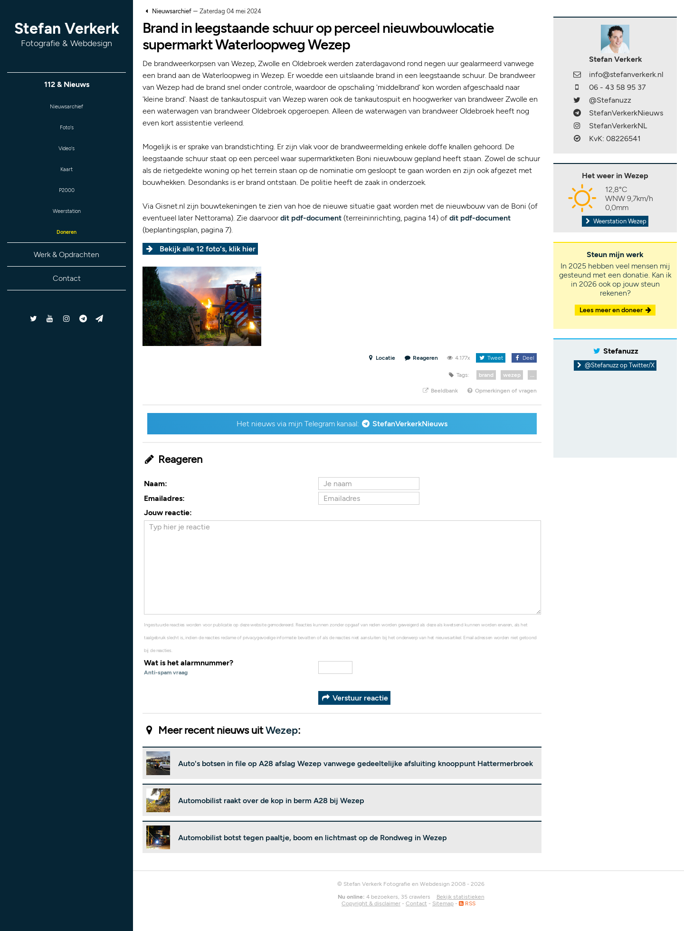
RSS (467, 903)
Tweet (490, 358)
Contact (67, 294)
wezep (512, 375)
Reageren (421, 358)
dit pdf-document (311, 217)
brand (486, 375)
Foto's (67, 130)
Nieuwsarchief (66, 107)
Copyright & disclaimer (371, 903)
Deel (524, 358)
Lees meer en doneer (616, 310)
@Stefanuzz (610, 100)
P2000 (66, 200)
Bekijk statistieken (460, 896)
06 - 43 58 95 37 (617, 87)
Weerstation (66, 224)
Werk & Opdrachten (66, 271)
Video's (66, 154)
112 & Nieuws (66, 84)
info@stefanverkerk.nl (626, 74)
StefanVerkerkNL (618, 125)
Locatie (381, 358)
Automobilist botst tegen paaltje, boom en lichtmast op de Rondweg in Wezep (312, 837)
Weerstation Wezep (615, 221)
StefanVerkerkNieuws (409, 423)
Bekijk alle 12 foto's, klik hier (208, 248)
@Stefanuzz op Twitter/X (615, 365)
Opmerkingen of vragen (501, 390)
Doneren (66, 247)
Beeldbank (439, 390)
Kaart (66, 177)
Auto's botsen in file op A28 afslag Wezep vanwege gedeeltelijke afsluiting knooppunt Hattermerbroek (355, 763)
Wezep (282, 730)
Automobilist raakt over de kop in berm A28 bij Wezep (271, 800)
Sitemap (443, 903)
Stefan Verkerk (66, 33)
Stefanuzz (620, 350)
